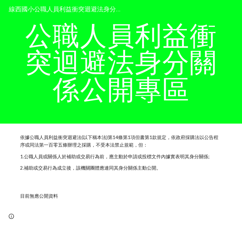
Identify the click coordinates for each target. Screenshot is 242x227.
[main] (121, 62)
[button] (11, 216)
